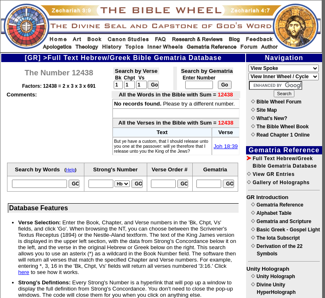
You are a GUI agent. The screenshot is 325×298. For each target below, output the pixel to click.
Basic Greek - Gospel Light (285, 230)
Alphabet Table (271, 213)
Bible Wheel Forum (276, 102)
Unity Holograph (273, 276)
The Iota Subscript (275, 238)
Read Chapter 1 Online (280, 135)
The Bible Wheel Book (279, 127)
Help (70, 169)
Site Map (264, 110)
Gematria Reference (277, 205)
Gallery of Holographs (278, 182)
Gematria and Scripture (281, 221)
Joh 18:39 (225, 146)
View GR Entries (270, 174)
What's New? (269, 118)
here (23, 272)
